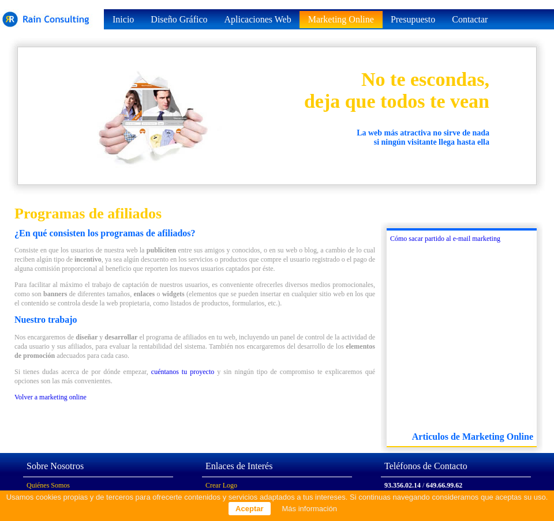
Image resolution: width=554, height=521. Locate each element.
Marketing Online (341, 19)
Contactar (470, 19)
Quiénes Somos (48, 485)
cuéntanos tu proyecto (182, 372)
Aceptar (249, 508)
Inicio (123, 19)
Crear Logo (221, 485)
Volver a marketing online (50, 397)
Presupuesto (413, 19)
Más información (309, 508)
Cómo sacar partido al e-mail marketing (445, 239)
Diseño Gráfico (179, 19)
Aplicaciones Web (257, 19)
